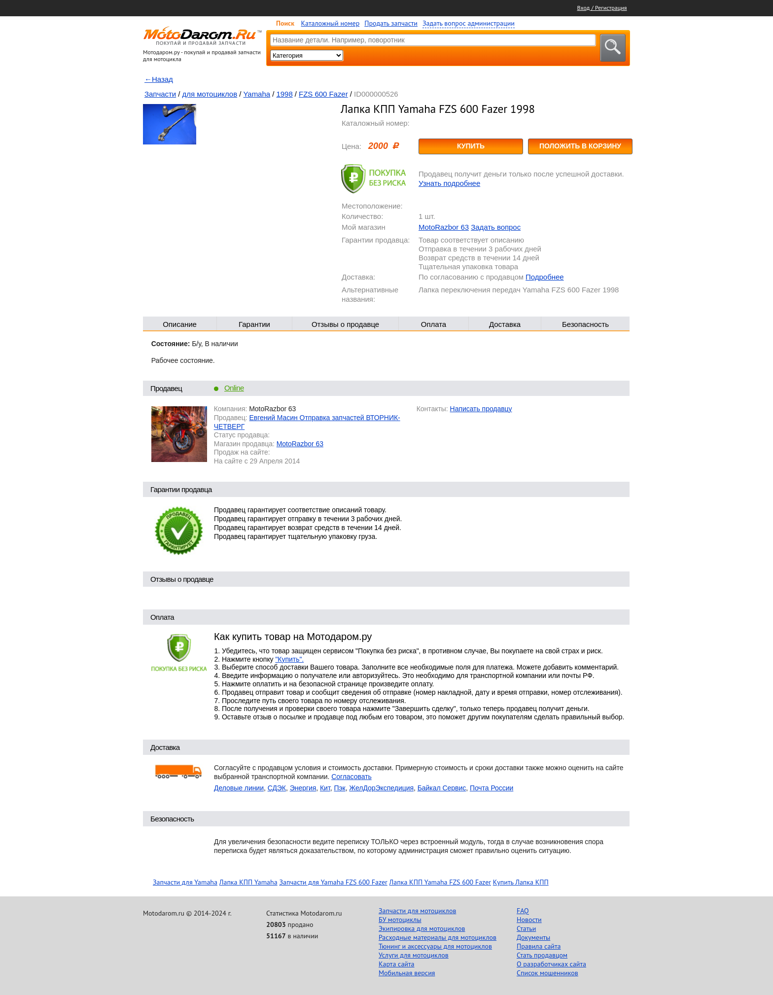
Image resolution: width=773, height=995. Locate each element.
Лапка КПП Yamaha (248, 882)
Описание (180, 324)
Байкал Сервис (442, 788)
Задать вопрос (496, 227)
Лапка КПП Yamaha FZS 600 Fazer (440, 882)
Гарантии (254, 324)
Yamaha (257, 94)
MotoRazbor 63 (444, 227)
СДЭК (277, 788)
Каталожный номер (330, 23)
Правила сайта (539, 946)
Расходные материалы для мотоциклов (437, 937)
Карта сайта (397, 963)
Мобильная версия (407, 972)
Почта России (491, 788)
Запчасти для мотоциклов (417, 910)
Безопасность (585, 324)
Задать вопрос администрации (468, 23)
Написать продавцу (481, 409)
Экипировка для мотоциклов (422, 928)
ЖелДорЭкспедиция (381, 788)
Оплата (433, 324)
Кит (325, 788)
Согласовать (351, 777)
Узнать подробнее (449, 183)
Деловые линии (239, 788)
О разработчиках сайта (551, 963)
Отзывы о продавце (345, 324)
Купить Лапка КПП (521, 882)
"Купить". (289, 659)
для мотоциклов (210, 94)
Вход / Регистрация (602, 7)
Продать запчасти (391, 23)
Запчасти (160, 94)
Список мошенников (547, 972)
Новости (529, 919)
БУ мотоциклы (400, 919)
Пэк (339, 788)
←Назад (158, 79)
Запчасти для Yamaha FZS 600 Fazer (333, 882)
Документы (533, 937)
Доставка (505, 324)
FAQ (523, 910)
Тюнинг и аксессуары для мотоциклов (435, 946)
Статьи (526, 928)
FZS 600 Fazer (323, 94)
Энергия (303, 788)
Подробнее (544, 277)
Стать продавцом (542, 955)
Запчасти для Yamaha (185, 882)
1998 (284, 94)
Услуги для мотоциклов (414, 955)
